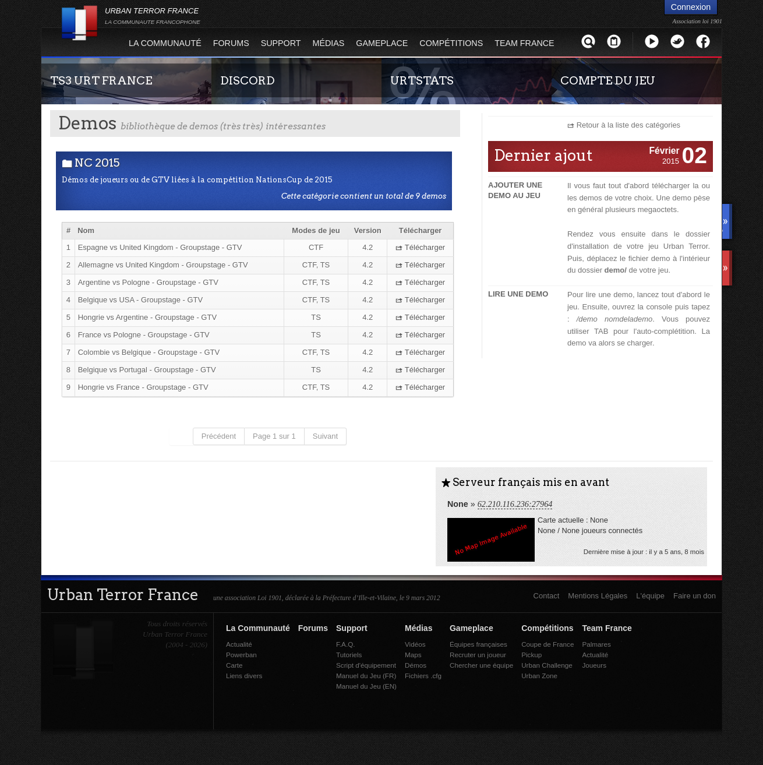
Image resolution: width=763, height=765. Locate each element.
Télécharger (420, 247)
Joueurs (594, 665)
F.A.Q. (345, 644)
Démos (415, 665)
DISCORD (247, 80)
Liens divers (244, 675)
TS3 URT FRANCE (101, 80)
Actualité (239, 644)
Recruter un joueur (478, 654)
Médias (329, 43)
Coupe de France (547, 644)
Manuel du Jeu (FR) (366, 675)
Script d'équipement (366, 665)
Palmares (596, 644)
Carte (234, 665)
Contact (547, 595)
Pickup (531, 654)
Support (281, 43)
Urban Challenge (547, 665)
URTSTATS (422, 80)
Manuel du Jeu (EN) (366, 686)
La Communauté (165, 43)
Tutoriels (349, 654)
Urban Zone (539, 675)
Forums (231, 43)
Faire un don (694, 595)
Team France (524, 43)
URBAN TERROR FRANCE (152, 15)
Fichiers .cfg (423, 675)
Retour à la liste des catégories (628, 125)
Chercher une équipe (481, 665)
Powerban (241, 654)
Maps (413, 654)
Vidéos (415, 644)
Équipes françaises (478, 644)
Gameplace (382, 43)
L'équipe (650, 595)
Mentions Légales (597, 595)
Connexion (691, 7)
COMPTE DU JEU (607, 80)
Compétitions (451, 43)
